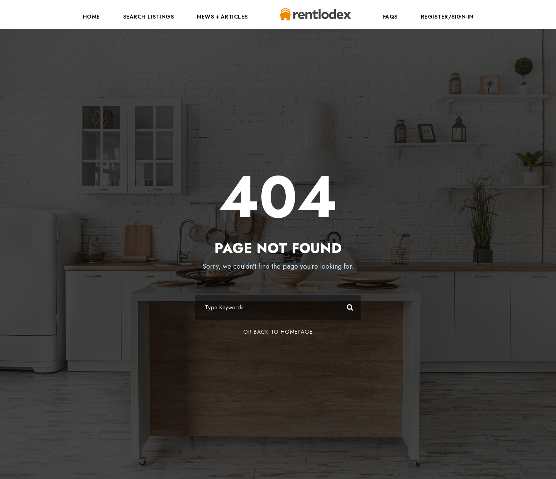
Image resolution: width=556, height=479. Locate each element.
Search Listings (148, 16)
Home (91, 16)
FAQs (390, 16)
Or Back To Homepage (278, 332)
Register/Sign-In (447, 16)
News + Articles (222, 16)
